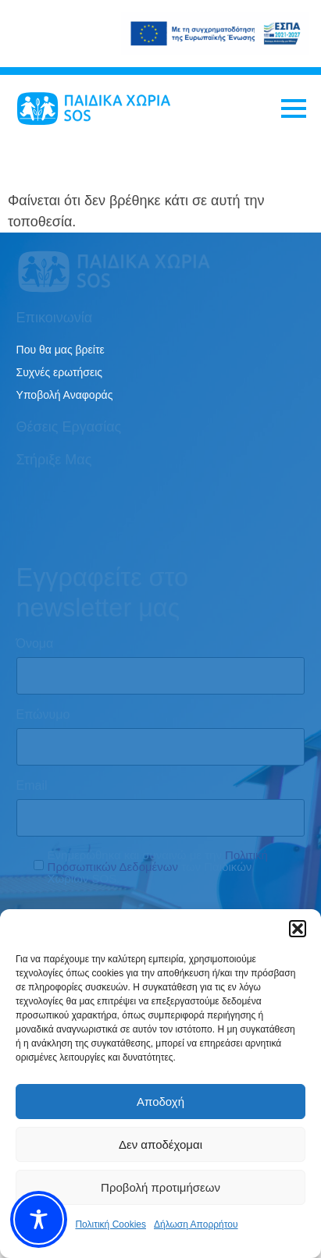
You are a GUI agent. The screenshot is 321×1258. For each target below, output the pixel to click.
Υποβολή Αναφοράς (64, 395)
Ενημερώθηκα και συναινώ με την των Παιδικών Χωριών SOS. (158, 866)
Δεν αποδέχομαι (160, 1144)
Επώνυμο (43, 715)
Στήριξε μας (54, 459)
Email (32, 786)
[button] (297, 928)
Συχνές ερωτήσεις (59, 372)
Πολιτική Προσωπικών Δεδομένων (158, 860)
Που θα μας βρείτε (60, 349)
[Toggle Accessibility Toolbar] (39, 1219)
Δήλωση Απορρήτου (196, 1224)
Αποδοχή (160, 1101)
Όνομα (35, 644)
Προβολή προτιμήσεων (160, 1187)
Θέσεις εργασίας (69, 427)
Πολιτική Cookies (110, 1224)
